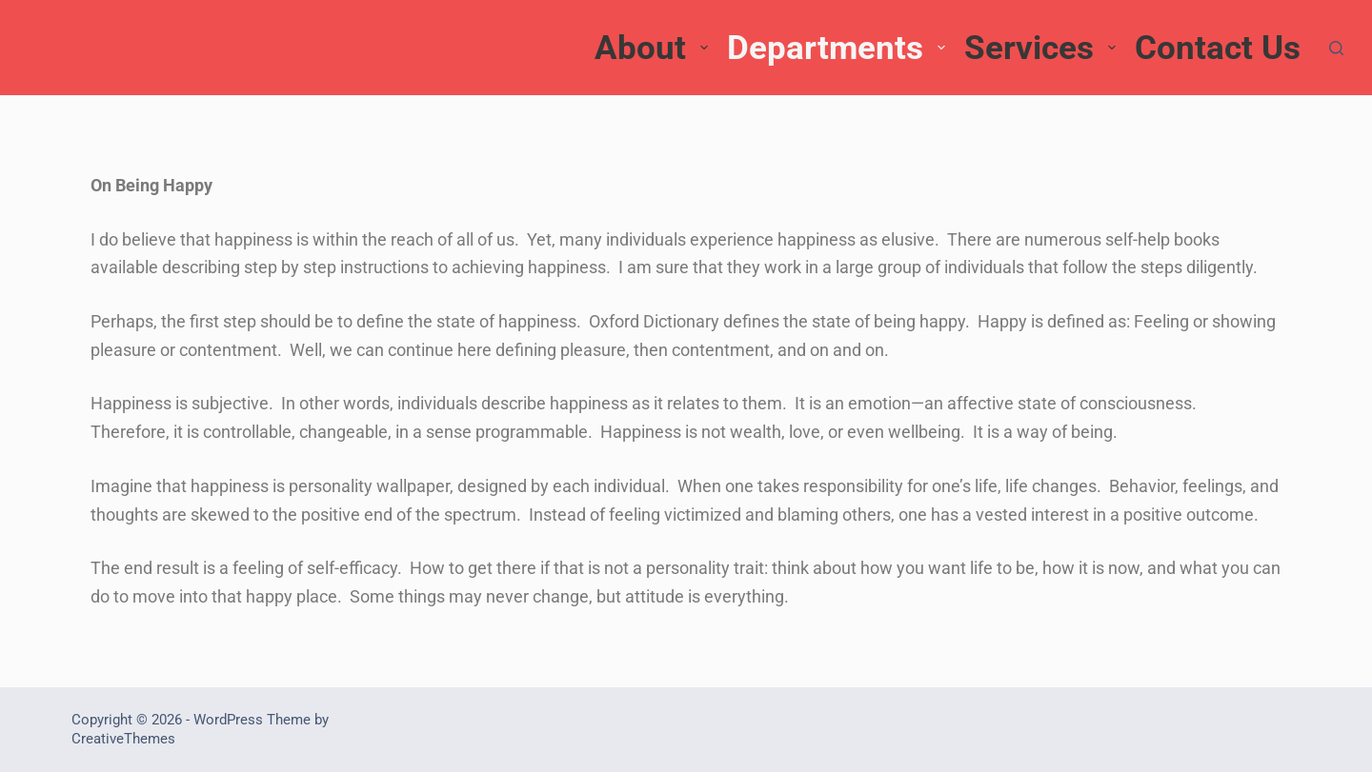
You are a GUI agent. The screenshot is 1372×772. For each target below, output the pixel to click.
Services (1042, 48)
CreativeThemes (123, 738)
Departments (838, 48)
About (654, 48)
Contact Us (1218, 48)
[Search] (1336, 48)
